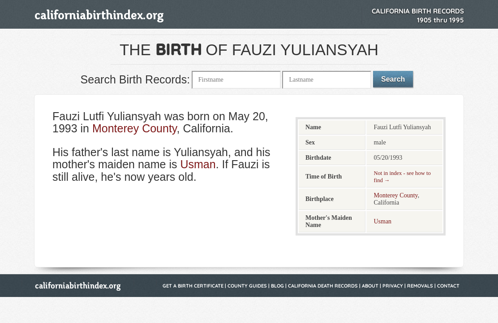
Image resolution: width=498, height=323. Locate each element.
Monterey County (134, 128)
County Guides (247, 286)
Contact (448, 286)
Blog (277, 286)
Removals (420, 286)
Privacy (392, 286)
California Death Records (323, 286)
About (370, 286)
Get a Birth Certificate (193, 286)
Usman (197, 164)
